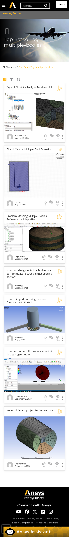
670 (58, 287)
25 (58, 137)
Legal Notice (18, 518)
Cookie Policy (52, 518)
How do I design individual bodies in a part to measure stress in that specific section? (29, 274)
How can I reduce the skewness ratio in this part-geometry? (30, 353)
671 (58, 203)
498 (58, 339)
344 (58, 398)
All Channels (9, 67)
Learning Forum (5, 13)
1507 (57, 465)
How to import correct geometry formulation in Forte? (26, 301)
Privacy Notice (34, 518)
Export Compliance (22, 522)
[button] (3, 5)
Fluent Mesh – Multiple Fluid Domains (29, 149)
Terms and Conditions (46, 522)
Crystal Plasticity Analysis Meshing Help (30, 87)
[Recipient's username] (32, 5)
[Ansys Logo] (34, 495)
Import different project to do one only (30, 410)
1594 (57, 258)
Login (61, 4)
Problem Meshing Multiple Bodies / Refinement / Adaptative (27, 217)
